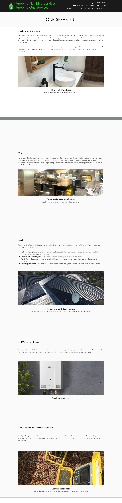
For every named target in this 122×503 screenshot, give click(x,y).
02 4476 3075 (100, 2)
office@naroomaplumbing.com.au (92, 5)
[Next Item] (100, 77)
